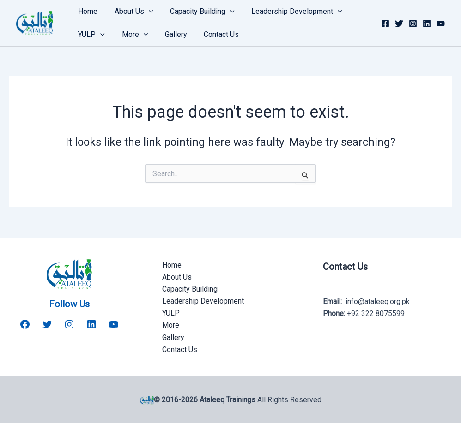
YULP (90, 34)
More (132, 34)
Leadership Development (289, 11)
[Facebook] (385, 23)
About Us (130, 11)
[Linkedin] (427, 23)
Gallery (170, 34)
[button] (145, 11)
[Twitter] (399, 23)
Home (87, 11)
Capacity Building (197, 11)
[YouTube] (441, 23)
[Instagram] (413, 23)
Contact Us (213, 34)
